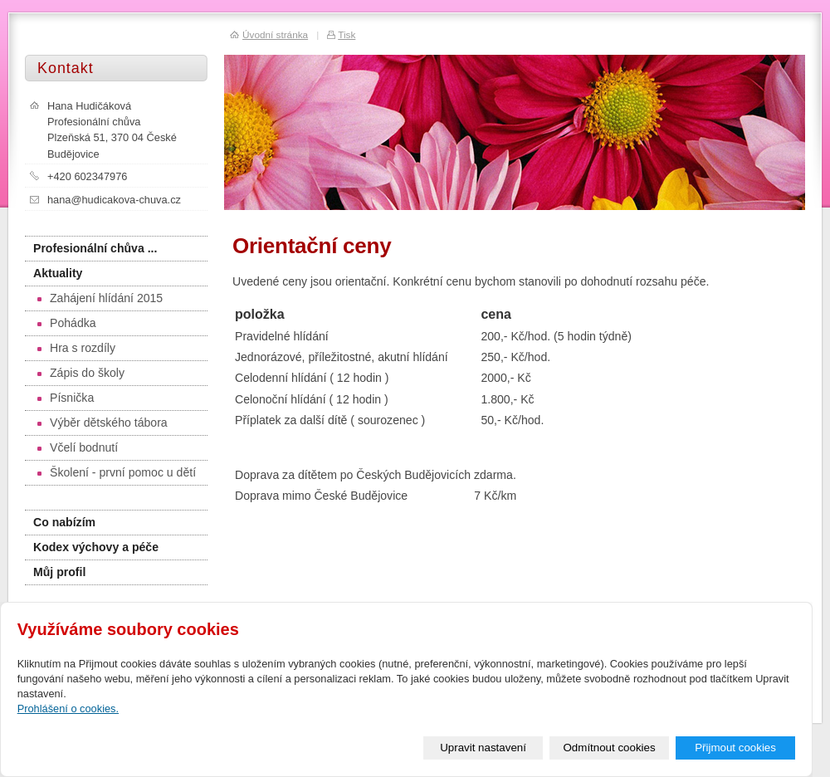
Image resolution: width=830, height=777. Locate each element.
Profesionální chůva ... (95, 248)
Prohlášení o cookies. (68, 708)
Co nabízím (64, 522)
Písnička (65, 397)
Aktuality (57, 273)
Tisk (346, 34)
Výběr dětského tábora (102, 422)
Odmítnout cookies (610, 747)
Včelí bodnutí (77, 447)
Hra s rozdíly (76, 347)
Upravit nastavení (483, 747)
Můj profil (59, 572)
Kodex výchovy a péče (96, 547)
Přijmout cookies (735, 747)
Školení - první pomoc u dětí (116, 472)
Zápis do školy (80, 372)
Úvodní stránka (275, 34)
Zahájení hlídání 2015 (100, 298)
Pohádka (66, 323)
